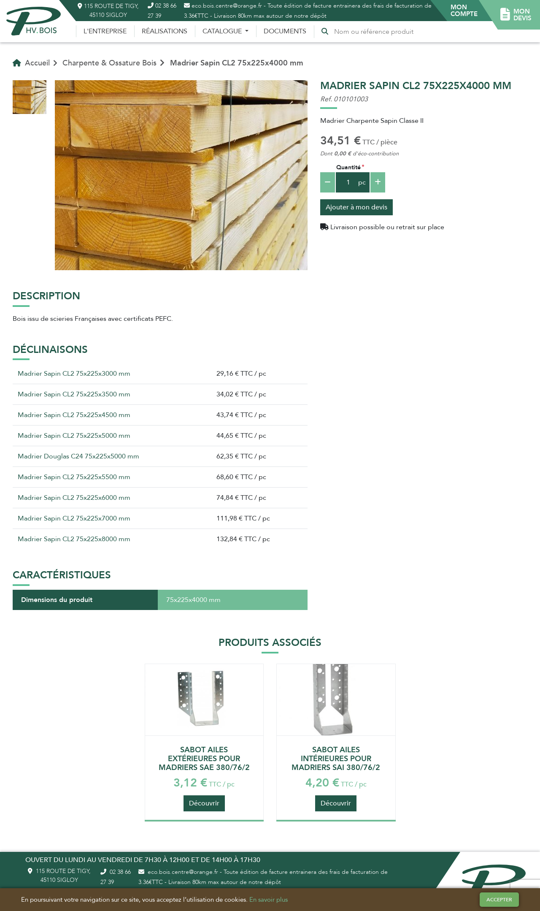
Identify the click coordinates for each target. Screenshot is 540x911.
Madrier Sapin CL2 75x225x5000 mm (74, 435)
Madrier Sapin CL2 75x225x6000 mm (74, 497)
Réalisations (164, 31)
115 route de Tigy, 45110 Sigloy (108, 10)
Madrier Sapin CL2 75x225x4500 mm (74, 415)
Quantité (348, 167)
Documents (285, 31)
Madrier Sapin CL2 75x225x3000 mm (74, 373)
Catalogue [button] (222, 31)
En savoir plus (268, 899)
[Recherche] (375, 31)
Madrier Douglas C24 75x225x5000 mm (78, 456)
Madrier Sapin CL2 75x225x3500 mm (74, 394)
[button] (464, 10)
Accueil (31, 63)
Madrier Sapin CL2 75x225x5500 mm (74, 477)
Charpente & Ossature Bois (109, 63)
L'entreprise (105, 31)
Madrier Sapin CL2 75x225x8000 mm (74, 539)
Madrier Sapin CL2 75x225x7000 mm (74, 518)
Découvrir (204, 803)
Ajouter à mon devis (356, 207)
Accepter (499, 899)
